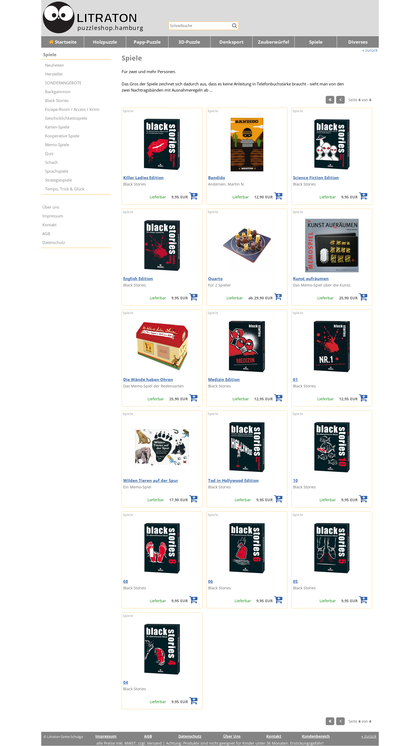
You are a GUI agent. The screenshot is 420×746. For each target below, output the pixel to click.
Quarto (215, 278)
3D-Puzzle (189, 42)
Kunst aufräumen (311, 278)
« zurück (369, 50)
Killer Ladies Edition (143, 177)
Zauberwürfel (273, 42)
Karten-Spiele (57, 127)
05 (295, 581)
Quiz (49, 153)
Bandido (216, 177)
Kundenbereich (316, 736)
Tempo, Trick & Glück (64, 189)
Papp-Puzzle (147, 42)
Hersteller (54, 74)
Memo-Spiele (57, 145)
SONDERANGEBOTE (63, 83)
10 (295, 480)
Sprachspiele (56, 171)
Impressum (52, 216)
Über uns (50, 207)
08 (125, 581)
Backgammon (57, 92)
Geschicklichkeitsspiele (66, 118)
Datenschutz (53, 242)
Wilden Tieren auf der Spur (150, 480)
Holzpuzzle (105, 42)
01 (295, 379)
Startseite (63, 42)
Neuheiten (54, 65)
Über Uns (232, 736)
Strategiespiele (58, 180)
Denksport (231, 42)
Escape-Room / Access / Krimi (72, 109)
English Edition (138, 278)
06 (210, 581)
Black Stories (57, 100)
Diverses (358, 42)
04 (125, 682)
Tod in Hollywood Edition (233, 480)
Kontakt (49, 225)
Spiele (315, 42)
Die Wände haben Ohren (148, 379)
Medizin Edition (224, 379)
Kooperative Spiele (62, 136)
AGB (46, 233)
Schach (51, 162)
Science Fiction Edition (316, 177)
